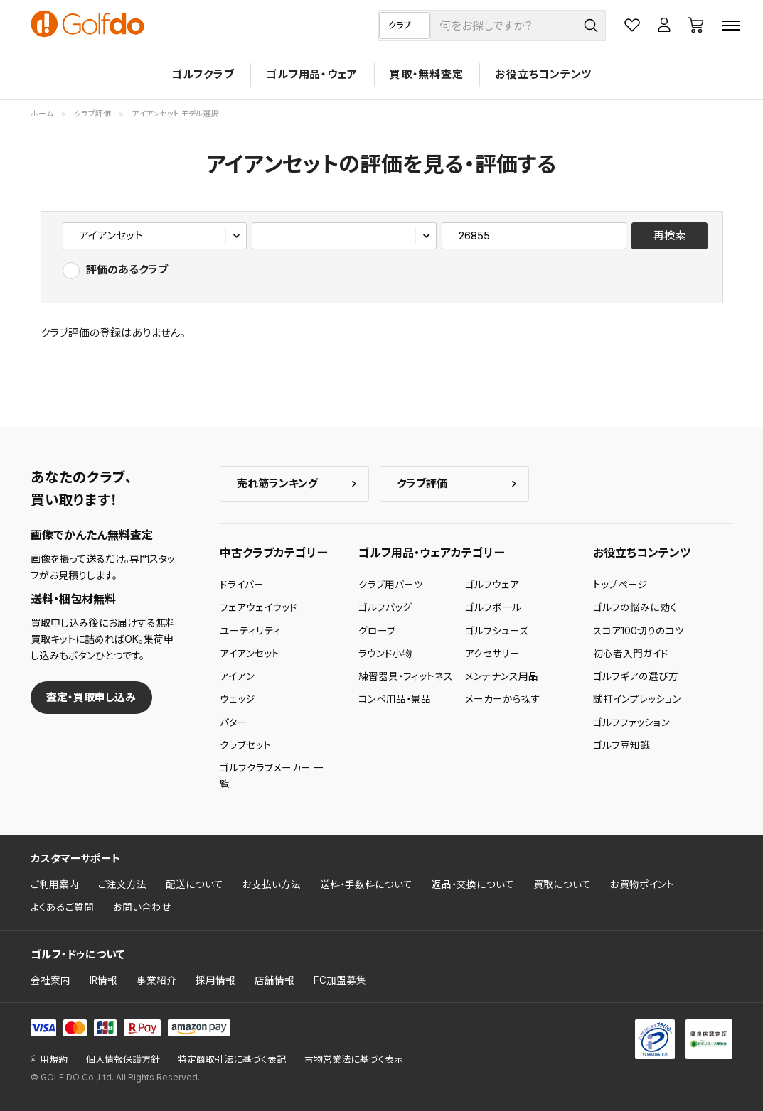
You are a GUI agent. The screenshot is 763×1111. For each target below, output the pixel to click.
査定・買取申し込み (91, 697)
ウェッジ (237, 699)
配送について (194, 884)
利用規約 (49, 1059)
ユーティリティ (250, 630)
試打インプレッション (637, 699)
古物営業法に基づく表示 (353, 1059)
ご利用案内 (55, 884)
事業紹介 (156, 980)
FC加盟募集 (340, 980)
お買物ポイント (642, 884)
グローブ (376, 630)
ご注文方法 (122, 884)
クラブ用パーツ (390, 584)
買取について (562, 884)
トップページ (620, 584)
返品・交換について (473, 884)
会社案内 (50, 980)
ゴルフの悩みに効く (635, 607)
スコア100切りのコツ (638, 630)
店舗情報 (274, 980)
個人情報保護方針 (123, 1059)
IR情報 (103, 980)
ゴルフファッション (631, 722)
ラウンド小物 (385, 653)
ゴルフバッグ (385, 607)
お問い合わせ (142, 907)
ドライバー (242, 584)
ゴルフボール (493, 607)
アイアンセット (249, 653)
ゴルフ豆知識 (621, 745)
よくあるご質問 (62, 907)
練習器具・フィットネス (405, 676)
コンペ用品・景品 (394, 699)
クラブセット (245, 745)
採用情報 (215, 980)
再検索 (669, 235)
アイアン (237, 676)
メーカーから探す (502, 699)
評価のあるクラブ (127, 269)
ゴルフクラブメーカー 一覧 (272, 775)
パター (233, 722)
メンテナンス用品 (501, 676)
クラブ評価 (422, 483)
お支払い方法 (271, 884)
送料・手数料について (366, 884)
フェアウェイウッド (258, 607)
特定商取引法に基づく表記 (232, 1059)
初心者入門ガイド (630, 653)
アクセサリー (492, 653)
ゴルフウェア (492, 584)
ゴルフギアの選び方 (635, 676)
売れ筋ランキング (277, 483)
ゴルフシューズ (496, 630)
